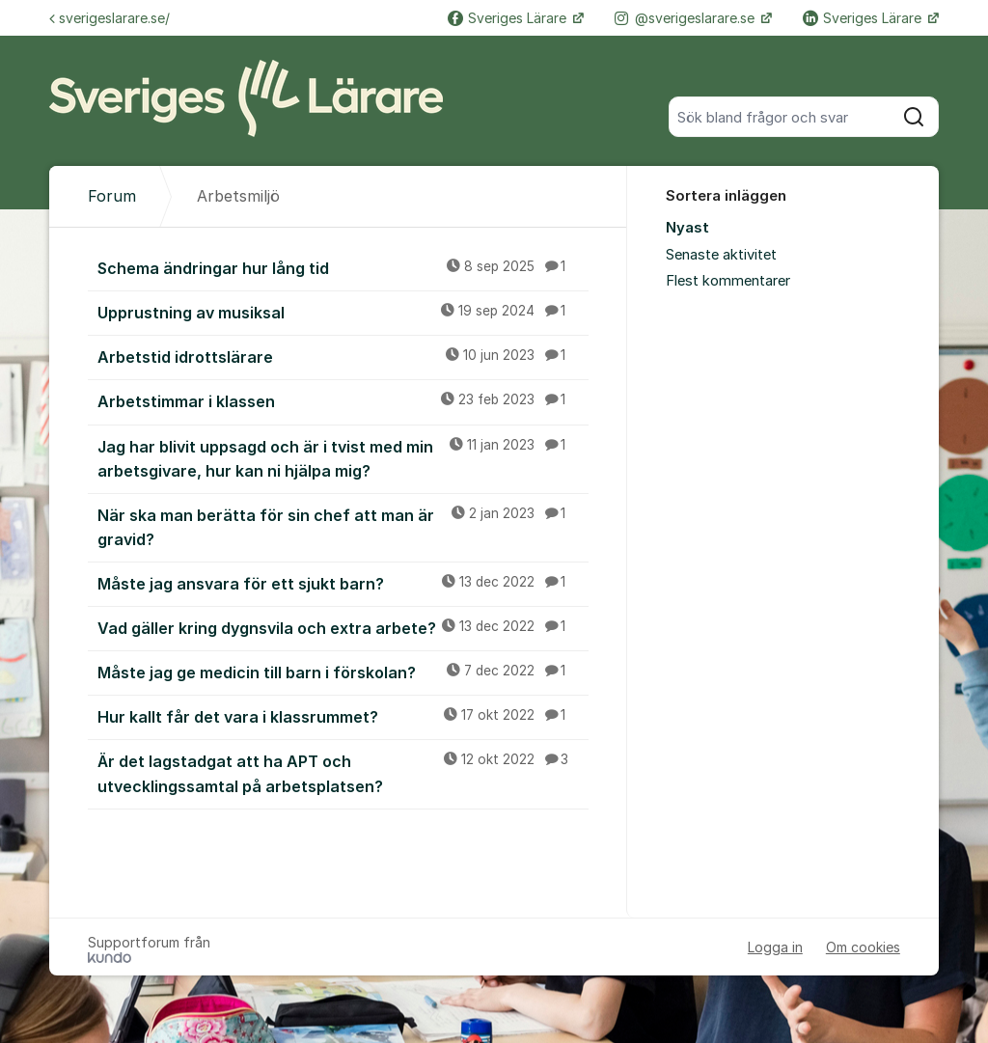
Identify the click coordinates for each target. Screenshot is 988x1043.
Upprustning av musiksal (343, 311)
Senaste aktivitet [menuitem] (721, 254)
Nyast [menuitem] (687, 227)
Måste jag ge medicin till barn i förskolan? (343, 671)
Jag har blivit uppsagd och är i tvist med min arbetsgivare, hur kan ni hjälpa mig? (343, 457)
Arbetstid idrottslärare (343, 356)
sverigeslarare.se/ (109, 18)
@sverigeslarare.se (686, 18)
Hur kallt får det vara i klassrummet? (343, 716)
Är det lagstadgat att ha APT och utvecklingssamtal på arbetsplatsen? (343, 772)
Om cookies (863, 947)
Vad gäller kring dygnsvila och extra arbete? (343, 627)
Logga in (775, 947)
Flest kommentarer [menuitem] (728, 280)
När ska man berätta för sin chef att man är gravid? (343, 526)
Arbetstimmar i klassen (343, 400)
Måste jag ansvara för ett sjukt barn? (343, 582)
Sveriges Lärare (509, 18)
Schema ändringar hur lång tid (343, 267)
